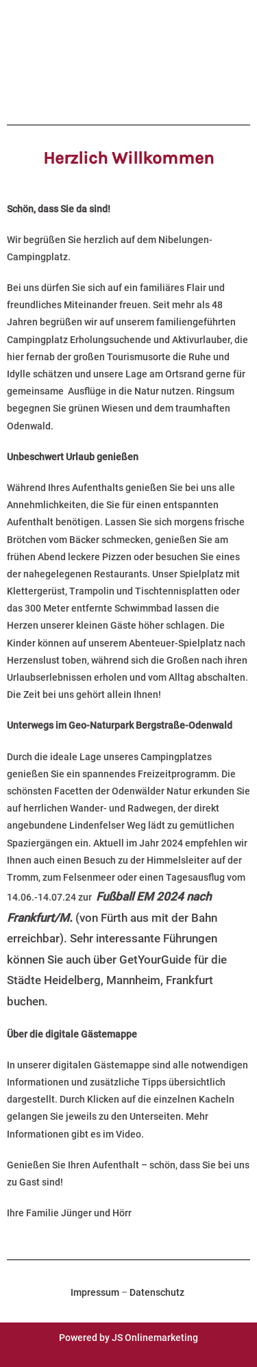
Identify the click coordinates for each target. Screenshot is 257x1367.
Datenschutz (157, 1292)
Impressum (95, 1292)
